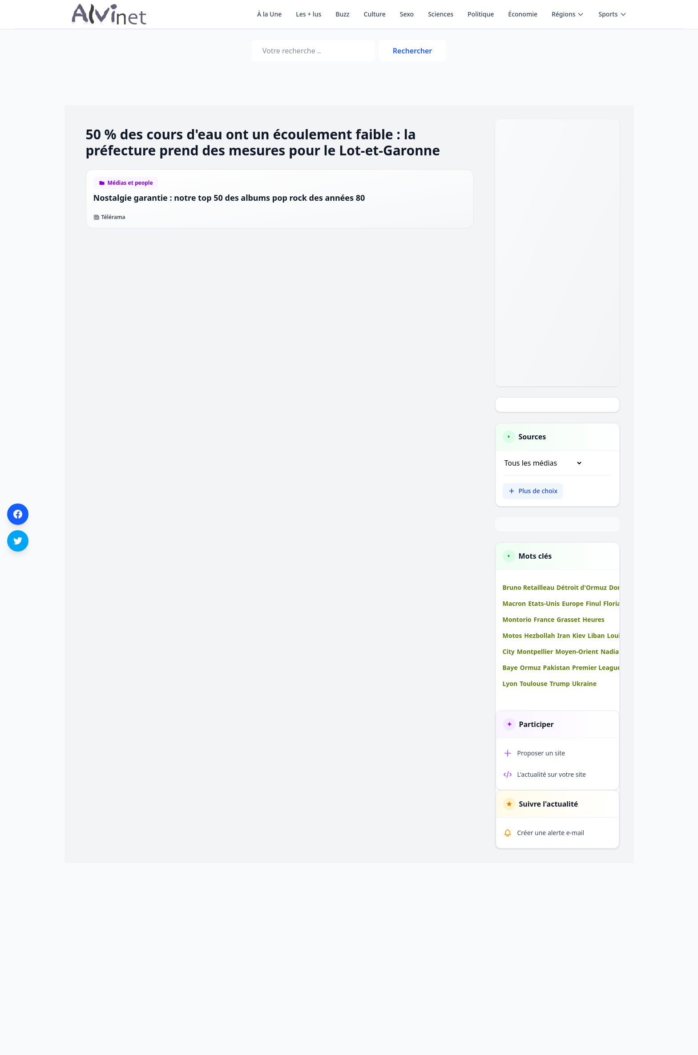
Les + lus (308, 14)
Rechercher (412, 51)
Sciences (440, 14)
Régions (568, 14)
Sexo (407, 14)
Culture (375, 14)
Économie (522, 14)
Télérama (109, 217)
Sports (612, 14)
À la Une (269, 14)
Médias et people (130, 183)
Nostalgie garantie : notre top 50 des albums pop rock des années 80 (229, 197)
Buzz (342, 14)
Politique (481, 14)
